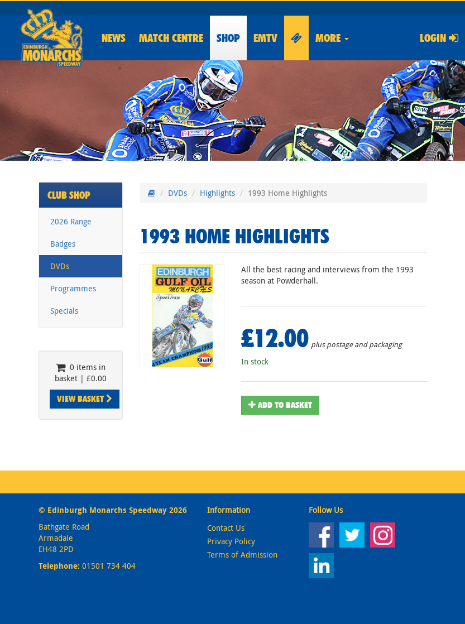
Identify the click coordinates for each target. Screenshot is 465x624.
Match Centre (171, 38)
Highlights (217, 193)
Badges (62, 243)
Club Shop (68, 195)
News (114, 38)
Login (439, 38)
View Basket (84, 398)
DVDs (59, 266)
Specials (64, 310)
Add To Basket (280, 405)
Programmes (73, 288)
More (332, 38)
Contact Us (226, 527)
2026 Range (71, 221)
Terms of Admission (242, 554)
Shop (228, 38)
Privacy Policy (231, 541)
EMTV (265, 38)
